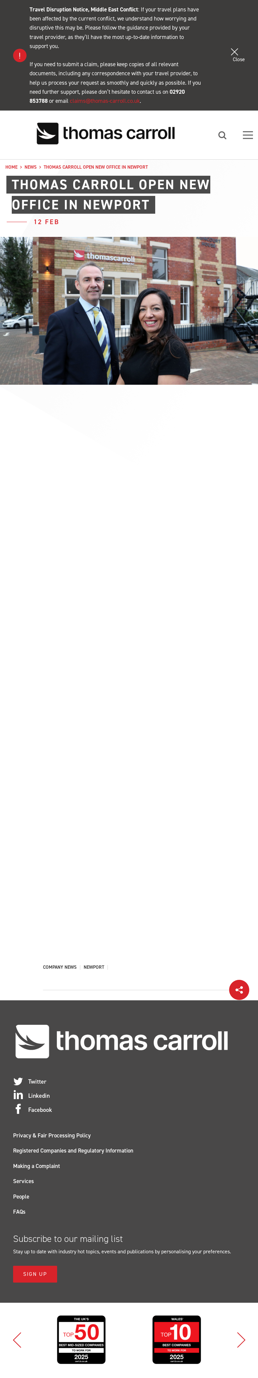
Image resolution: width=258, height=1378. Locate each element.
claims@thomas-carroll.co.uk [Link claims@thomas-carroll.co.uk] (105, 101)
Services (23, 1182)
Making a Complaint (36, 1167)
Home (11, 167)
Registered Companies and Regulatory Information (73, 1152)
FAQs (19, 1213)
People (21, 1198)
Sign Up (35, 1275)
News (31, 167)
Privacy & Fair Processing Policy (52, 1136)
